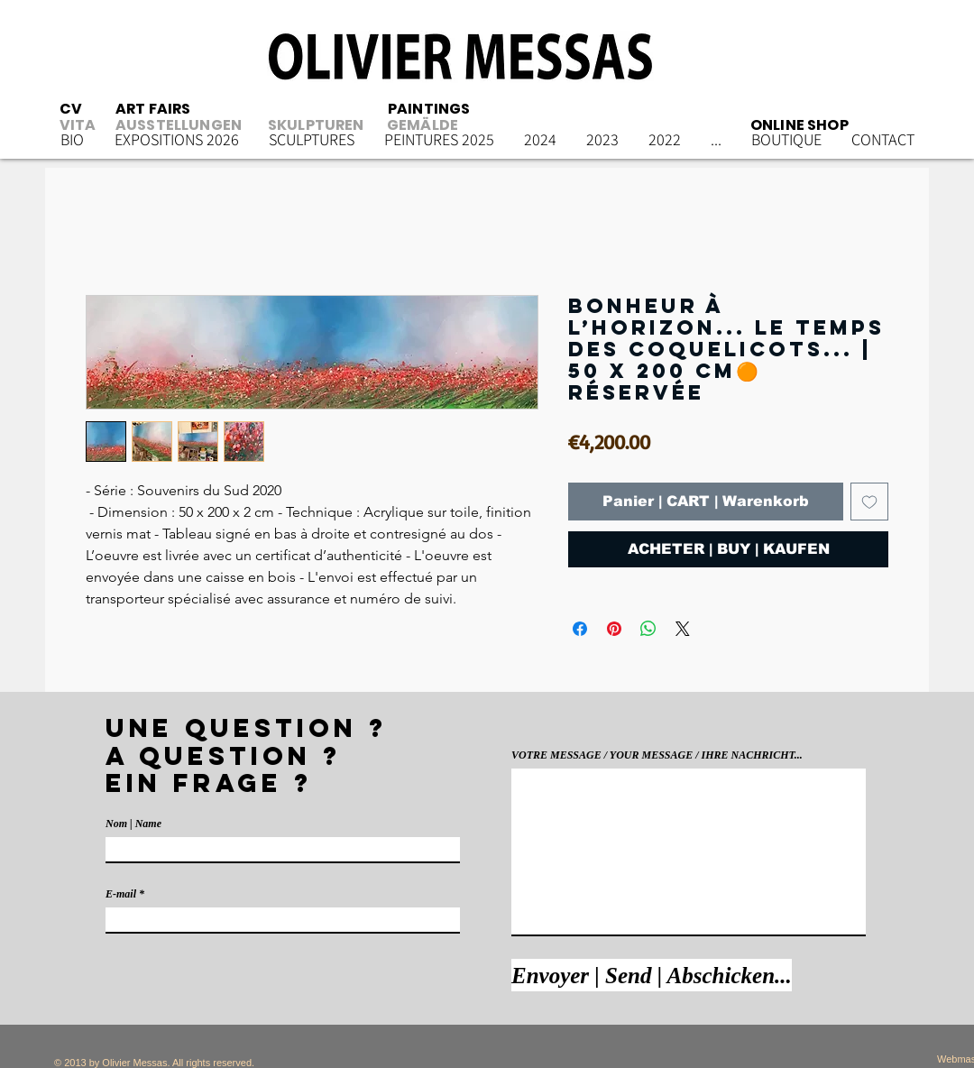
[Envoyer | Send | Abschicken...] (651, 975)
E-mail (121, 893)
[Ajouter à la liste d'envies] (869, 501)
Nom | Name (133, 823)
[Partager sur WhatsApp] (648, 629)
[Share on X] (683, 629)
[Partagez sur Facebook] (580, 629)
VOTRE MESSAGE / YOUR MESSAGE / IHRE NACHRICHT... (657, 755)
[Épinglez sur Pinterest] (614, 629)
